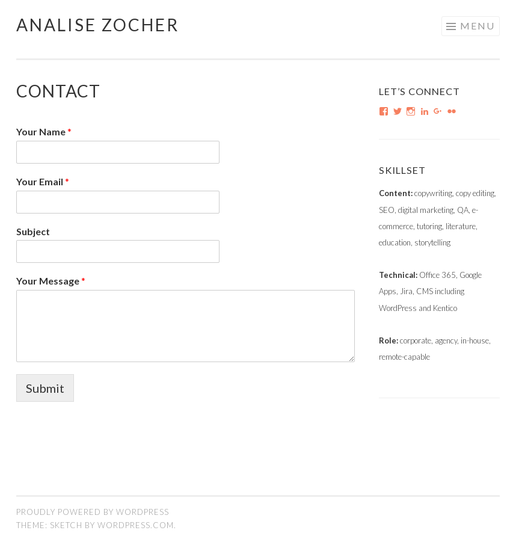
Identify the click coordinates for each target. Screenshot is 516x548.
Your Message (50, 280)
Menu (477, 25)
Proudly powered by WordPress (92, 512)
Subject (33, 231)
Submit (45, 388)
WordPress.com (135, 525)
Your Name (44, 131)
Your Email (42, 181)
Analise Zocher (97, 24)
